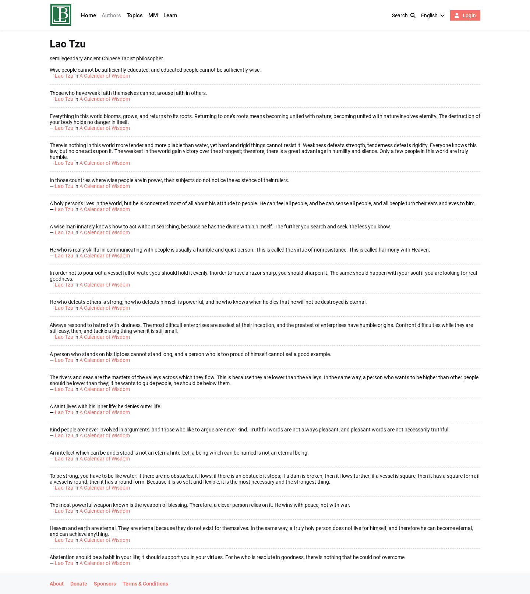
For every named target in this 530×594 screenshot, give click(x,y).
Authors (111, 15)
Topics (135, 15)
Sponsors (105, 584)
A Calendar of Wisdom (105, 76)
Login (465, 15)
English (433, 15)
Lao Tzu (64, 76)
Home (88, 15)
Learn (170, 15)
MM (153, 15)
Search (404, 15)
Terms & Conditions (145, 584)
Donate (78, 584)
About (57, 584)
